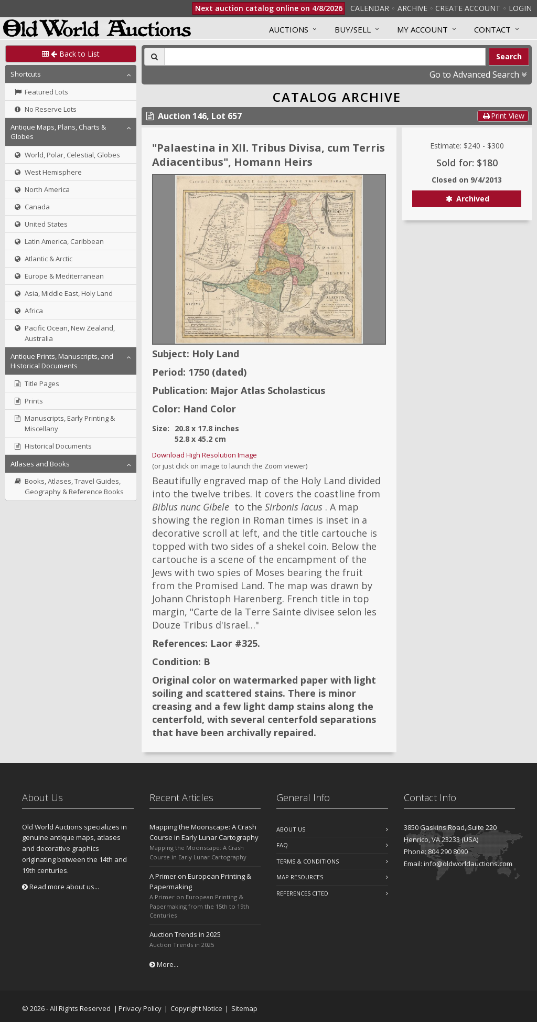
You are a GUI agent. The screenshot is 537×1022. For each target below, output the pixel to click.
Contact (492, 29)
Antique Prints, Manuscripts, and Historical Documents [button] (61, 361)
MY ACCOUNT (422, 29)
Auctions (288, 29)
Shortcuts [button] (25, 74)
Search (509, 56)
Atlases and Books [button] (40, 464)
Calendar (369, 8)
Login (520, 8)
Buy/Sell (353, 29)
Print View (502, 116)
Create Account (467, 8)
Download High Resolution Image (204, 455)
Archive (412, 8)
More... (163, 964)
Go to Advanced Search (478, 74)
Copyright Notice (196, 1008)
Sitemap (244, 1008)
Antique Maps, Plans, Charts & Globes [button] (58, 131)
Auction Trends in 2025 (185, 934)
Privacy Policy (140, 1008)
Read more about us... (60, 886)
